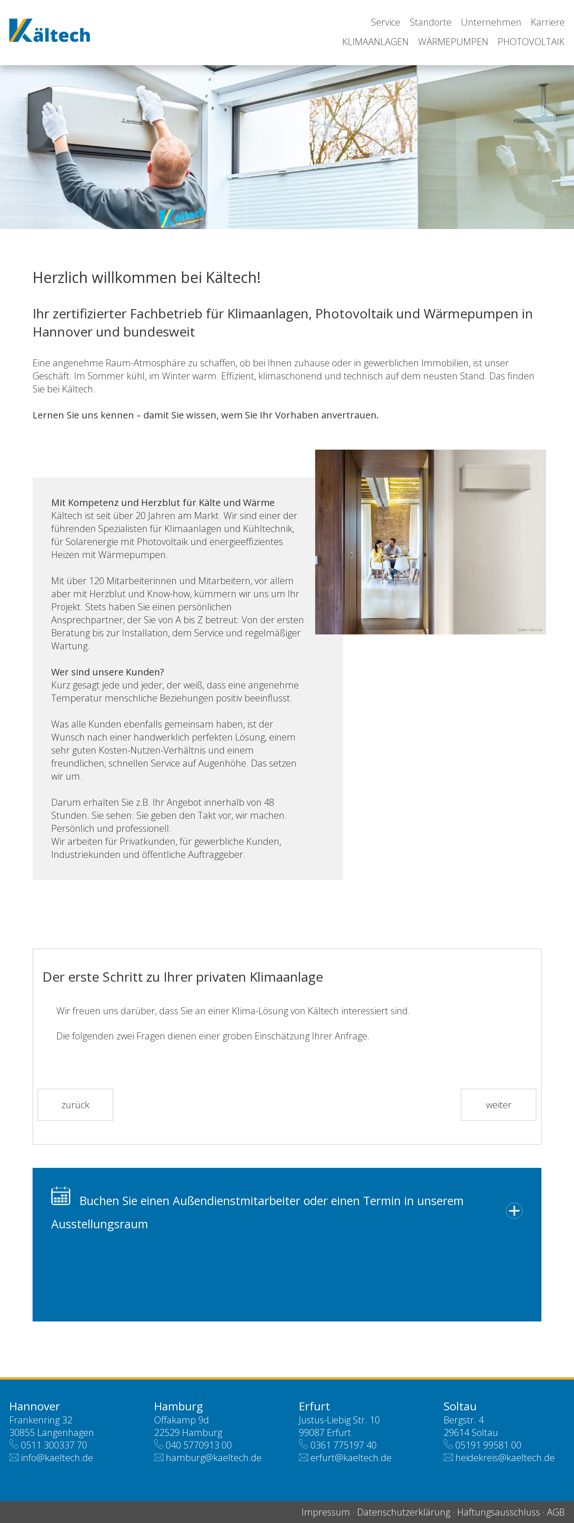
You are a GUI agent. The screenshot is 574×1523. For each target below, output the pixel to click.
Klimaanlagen (375, 41)
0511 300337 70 (54, 1445)
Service (385, 22)
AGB (556, 1512)
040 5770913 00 (199, 1445)
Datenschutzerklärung (403, 1512)
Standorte (431, 22)
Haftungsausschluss (498, 1512)
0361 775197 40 (344, 1445)
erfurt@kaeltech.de (351, 1457)
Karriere (548, 22)
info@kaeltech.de (57, 1457)
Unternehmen (491, 22)
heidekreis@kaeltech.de (505, 1457)
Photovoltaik (531, 41)
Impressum (326, 1512)
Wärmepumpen (453, 41)
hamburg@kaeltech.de (214, 1457)
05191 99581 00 (488, 1445)
